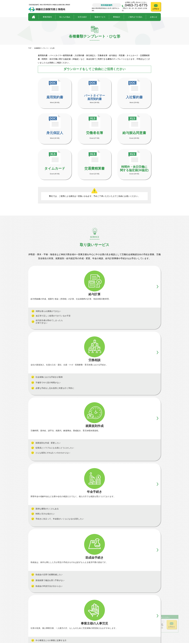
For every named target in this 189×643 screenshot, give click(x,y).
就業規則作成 (101, 623)
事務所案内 (47, 17)
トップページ (34, 610)
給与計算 (79, 614)
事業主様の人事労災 (83, 623)
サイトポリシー (157, 630)
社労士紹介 (82, 17)
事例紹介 (116, 17)
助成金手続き (101, 618)
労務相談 (79, 618)
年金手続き (100, 614)
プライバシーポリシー (140, 630)
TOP (29, 48)
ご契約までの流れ (135, 17)
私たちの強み (64, 17)
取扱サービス (100, 17)
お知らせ (153, 17)
